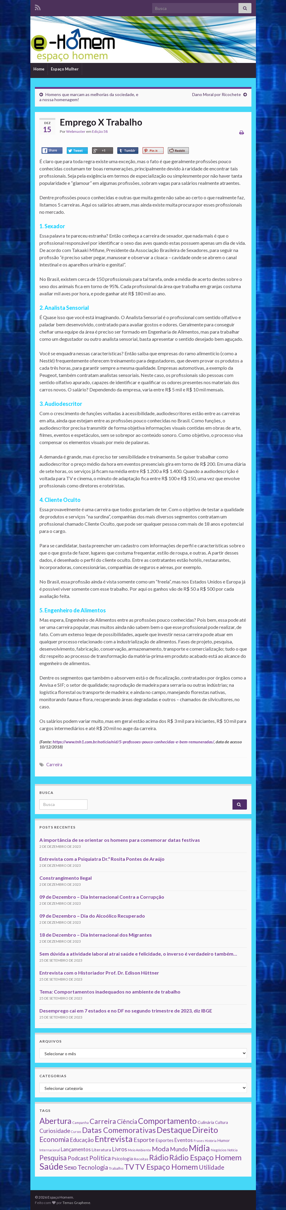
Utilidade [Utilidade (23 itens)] (211, 1167)
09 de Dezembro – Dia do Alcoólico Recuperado (92, 916)
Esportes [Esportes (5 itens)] (164, 1140)
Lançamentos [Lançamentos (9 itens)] (76, 1149)
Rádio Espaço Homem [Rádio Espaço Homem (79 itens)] (205, 1157)
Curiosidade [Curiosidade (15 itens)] (54, 1130)
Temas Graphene (76, 1202)
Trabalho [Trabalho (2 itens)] (116, 1168)
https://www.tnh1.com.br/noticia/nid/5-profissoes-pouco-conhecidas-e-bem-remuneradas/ (133, 741)
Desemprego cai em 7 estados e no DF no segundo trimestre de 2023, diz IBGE (125, 1010)
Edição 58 (100, 131)
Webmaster (75, 131)
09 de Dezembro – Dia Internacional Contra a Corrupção (101, 897)
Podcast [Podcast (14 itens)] (78, 1158)
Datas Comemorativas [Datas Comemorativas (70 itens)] (119, 1130)
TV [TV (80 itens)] (129, 1166)
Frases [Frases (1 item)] (199, 1141)
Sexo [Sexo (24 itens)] (70, 1167)
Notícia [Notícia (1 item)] (232, 1150)
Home (39, 69)
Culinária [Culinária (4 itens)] (206, 1122)
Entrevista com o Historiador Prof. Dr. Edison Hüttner (99, 972)
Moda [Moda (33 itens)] (160, 1149)
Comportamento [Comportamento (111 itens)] (167, 1121)
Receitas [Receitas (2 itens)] (141, 1159)
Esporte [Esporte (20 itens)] (144, 1139)
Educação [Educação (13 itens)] (82, 1140)
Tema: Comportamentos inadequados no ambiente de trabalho (109, 991)
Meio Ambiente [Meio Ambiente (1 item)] (139, 1150)
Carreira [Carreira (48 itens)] (103, 1121)
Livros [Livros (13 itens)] (119, 1149)
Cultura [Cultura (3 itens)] (221, 1122)
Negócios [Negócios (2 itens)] (218, 1150)
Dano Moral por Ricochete (216, 94)
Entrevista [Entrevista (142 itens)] (114, 1139)
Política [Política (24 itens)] (100, 1158)
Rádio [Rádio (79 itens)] (158, 1157)
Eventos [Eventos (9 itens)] (183, 1140)
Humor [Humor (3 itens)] (223, 1140)
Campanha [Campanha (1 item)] (80, 1122)
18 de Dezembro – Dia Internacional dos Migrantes (95, 935)
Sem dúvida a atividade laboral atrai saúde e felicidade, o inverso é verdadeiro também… (138, 953)
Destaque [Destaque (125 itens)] (174, 1130)
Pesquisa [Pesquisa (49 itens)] (53, 1157)
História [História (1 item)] (211, 1141)
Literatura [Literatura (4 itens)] (101, 1149)
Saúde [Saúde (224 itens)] (51, 1166)
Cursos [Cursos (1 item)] (76, 1132)
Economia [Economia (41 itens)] (54, 1139)
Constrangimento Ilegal (65, 878)
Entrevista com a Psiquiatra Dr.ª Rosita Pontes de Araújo (102, 859)
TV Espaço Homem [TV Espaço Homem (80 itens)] (166, 1166)
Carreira (54, 764)
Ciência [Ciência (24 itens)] (127, 1121)
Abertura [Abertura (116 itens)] (55, 1121)
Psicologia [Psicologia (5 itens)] (122, 1158)
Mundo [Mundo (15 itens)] (179, 1149)
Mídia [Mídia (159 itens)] (199, 1148)
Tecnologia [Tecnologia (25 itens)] (93, 1167)
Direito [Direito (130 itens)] (205, 1130)
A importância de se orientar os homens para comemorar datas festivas (119, 840)
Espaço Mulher (65, 69)
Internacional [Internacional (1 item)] (49, 1150)
